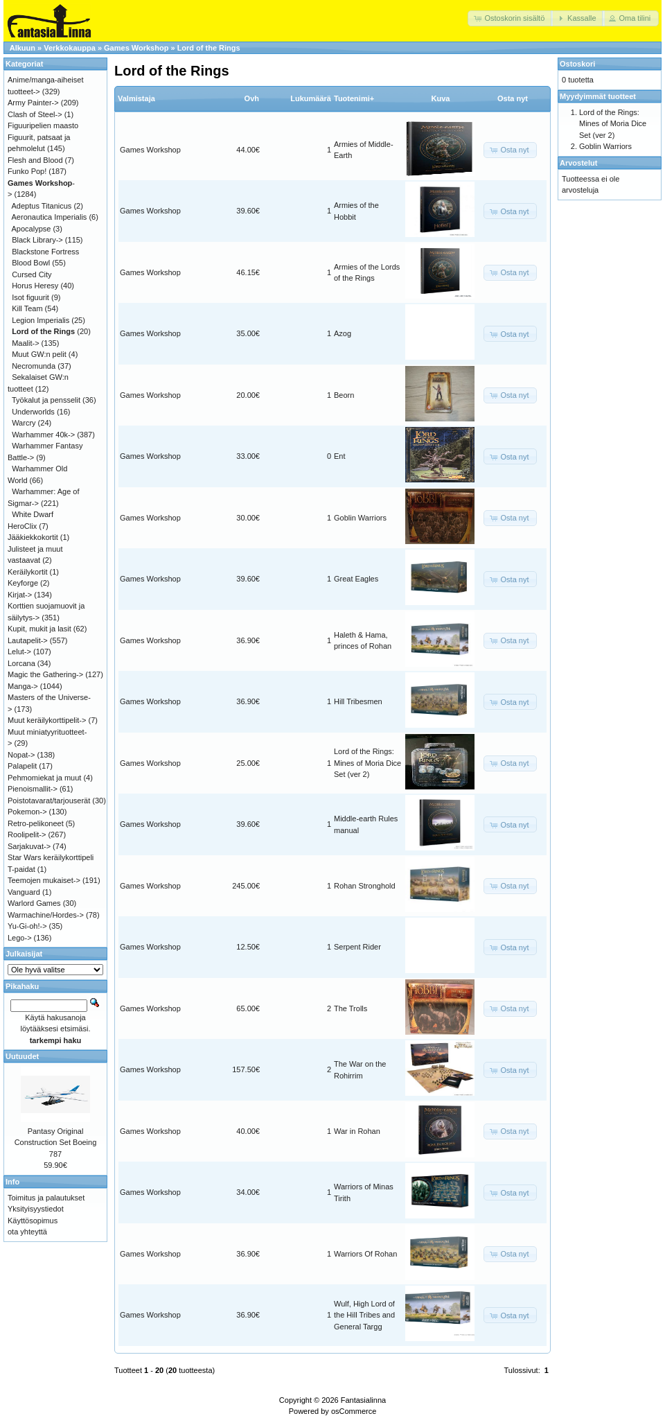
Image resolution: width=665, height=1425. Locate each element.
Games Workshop (136, 48)
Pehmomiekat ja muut (44, 777)
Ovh (252, 98)
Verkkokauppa (70, 48)
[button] (510, 18)
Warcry (23, 423)
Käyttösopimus (32, 1220)
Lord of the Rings (208, 48)
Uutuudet (22, 1056)
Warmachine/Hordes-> (46, 915)
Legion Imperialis (40, 320)
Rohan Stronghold (365, 886)
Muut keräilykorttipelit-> (47, 720)
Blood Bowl (31, 263)
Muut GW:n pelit (39, 354)
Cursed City (31, 274)
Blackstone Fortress (45, 251)
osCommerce (353, 1411)
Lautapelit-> (28, 640)
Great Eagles (356, 579)
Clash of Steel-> (35, 114)
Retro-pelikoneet (36, 823)
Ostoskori (577, 64)
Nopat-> (21, 755)
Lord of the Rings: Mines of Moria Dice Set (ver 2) (367, 762)
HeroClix (22, 526)
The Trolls (350, 1008)
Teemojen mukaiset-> (44, 880)
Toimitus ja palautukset (46, 1198)
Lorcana (21, 663)
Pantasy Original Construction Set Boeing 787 (56, 1142)
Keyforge (23, 583)
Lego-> (20, 938)
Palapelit (22, 766)
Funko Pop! (27, 171)
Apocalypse (31, 229)
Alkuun (22, 48)
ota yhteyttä (27, 1231)
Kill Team (27, 308)
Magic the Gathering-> (45, 674)
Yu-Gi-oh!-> (27, 926)
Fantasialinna (363, 1400)
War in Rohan (357, 1131)
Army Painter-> (33, 102)
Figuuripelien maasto (43, 125)
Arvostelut (578, 163)
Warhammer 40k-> (43, 434)
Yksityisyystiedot (36, 1209)
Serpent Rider (357, 947)
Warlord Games (34, 903)
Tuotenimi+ (354, 98)
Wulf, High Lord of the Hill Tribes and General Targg (364, 1315)
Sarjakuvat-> (29, 846)
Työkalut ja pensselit (46, 400)
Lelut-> (19, 651)
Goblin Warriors (360, 518)
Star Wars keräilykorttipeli (51, 857)
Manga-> (23, 686)
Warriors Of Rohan (365, 1254)
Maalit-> (25, 343)
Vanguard (24, 892)
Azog (342, 333)
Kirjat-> (20, 595)
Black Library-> (37, 240)
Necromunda (33, 366)
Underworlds (33, 412)
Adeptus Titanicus (42, 206)
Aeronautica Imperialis (49, 217)
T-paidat (21, 869)
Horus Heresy (35, 285)
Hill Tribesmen (358, 701)
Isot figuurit (30, 297)
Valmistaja (136, 98)
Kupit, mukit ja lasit (39, 628)
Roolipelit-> (27, 834)
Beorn (344, 395)
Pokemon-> (27, 811)
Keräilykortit (27, 572)
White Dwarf (32, 514)
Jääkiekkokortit (33, 537)
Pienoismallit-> (32, 789)
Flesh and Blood (35, 160)
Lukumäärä (310, 98)
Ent (340, 456)
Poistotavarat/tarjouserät (49, 800)
